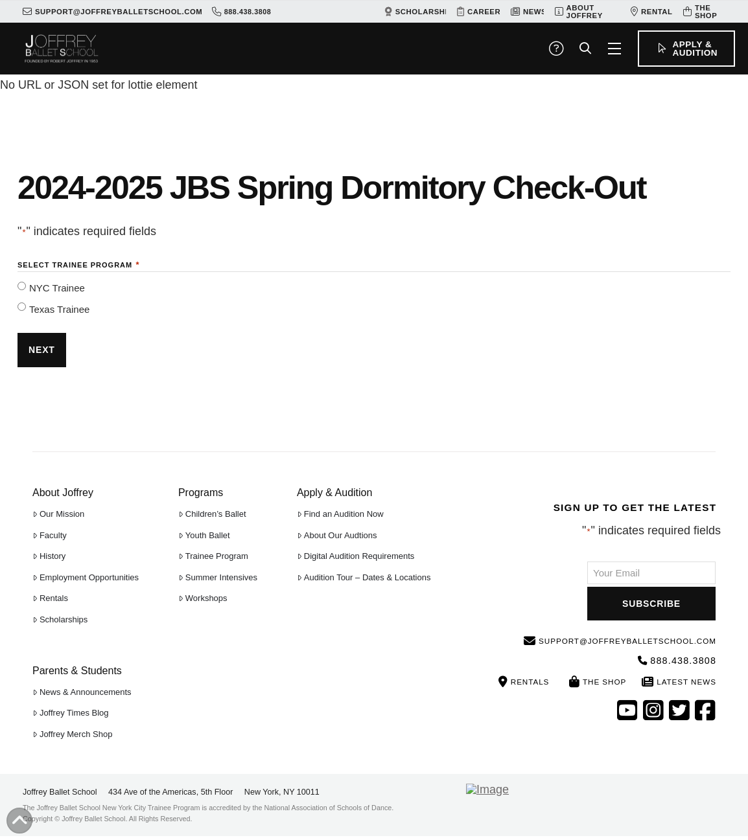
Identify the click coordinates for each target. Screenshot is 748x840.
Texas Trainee (59, 309)
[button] (556, 48)
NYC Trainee (57, 287)
